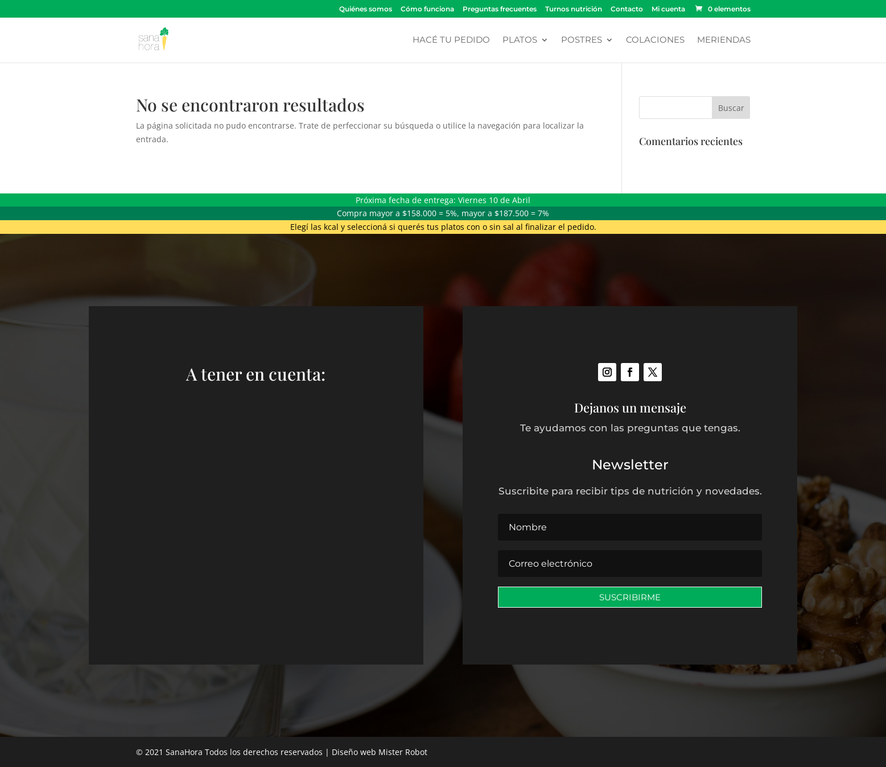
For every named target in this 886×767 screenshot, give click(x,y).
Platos (519, 40)
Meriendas (724, 40)
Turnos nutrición (573, 9)
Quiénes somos (365, 9)
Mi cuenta (668, 9)
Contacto (627, 9)
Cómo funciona (427, 9)
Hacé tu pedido (451, 40)
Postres (581, 40)
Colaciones (655, 40)
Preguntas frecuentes (500, 9)
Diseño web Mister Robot (379, 752)
